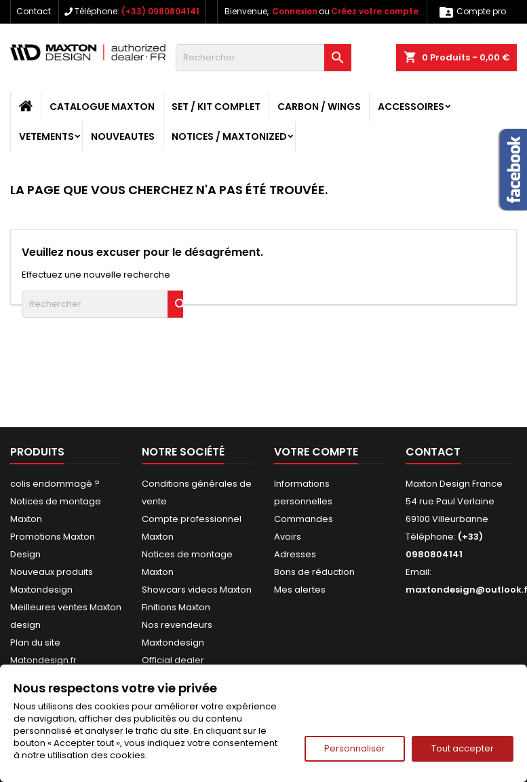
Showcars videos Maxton (197, 589)
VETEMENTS (46, 136)
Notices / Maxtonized (229, 136)
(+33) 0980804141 (160, 11)
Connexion (294, 11)
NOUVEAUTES (123, 136)
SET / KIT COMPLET (216, 106)
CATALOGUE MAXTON (102, 106)
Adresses (295, 554)
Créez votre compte (374, 11)
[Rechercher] (263, 57)
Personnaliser (354, 748)
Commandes (303, 519)
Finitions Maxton (176, 607)
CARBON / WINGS (319, 106)
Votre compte (316, 452)
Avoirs (287, 536)
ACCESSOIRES (411, 106)
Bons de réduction (314, 571)
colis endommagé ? (55, 483)
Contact (33, 11)
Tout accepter (462, 748)
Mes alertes (300, 589)
